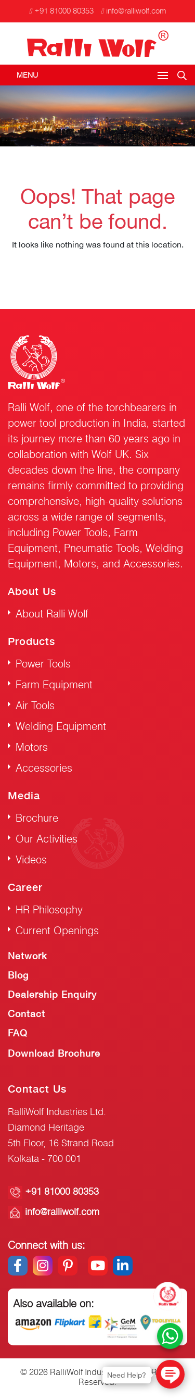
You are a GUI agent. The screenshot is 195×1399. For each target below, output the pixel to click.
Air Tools (35, 705)
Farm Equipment (54, 684)
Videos (31, 859)
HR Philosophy (49, 909)
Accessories (44, 767)
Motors (32, 746)
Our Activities (46, 838)
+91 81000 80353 (61, 11)
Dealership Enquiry (52, 994)
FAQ (18, 1032)
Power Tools (43, 663)
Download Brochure (54, 1053)
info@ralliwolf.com (133, 11)
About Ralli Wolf (52, 613)
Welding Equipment (61, 726)
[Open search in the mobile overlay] (182, 74)
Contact (26, 1013)
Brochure (37, 817)
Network (27, 955)
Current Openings (57, 930)
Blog (18, 975)
